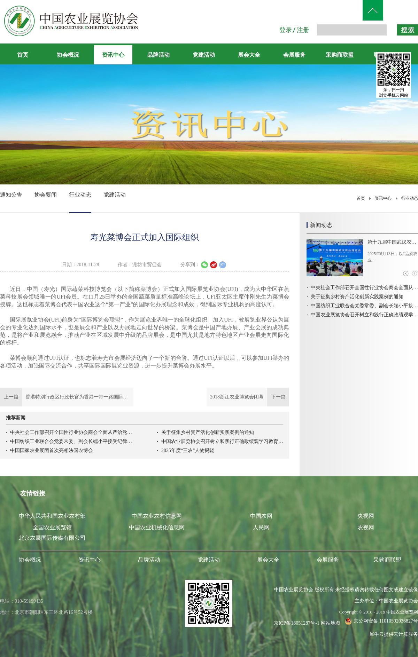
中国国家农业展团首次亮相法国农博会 (51, 450)
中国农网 (261, 516)
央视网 (365, 516)
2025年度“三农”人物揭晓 (187, 450)
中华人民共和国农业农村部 (52, 516)
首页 (22, 55)
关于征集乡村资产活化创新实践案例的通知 (207, 432)
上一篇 (66, 397)
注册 (303, 29)
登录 (285, 29)
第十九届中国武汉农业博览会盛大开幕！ (392, 242)
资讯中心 (383, 198)
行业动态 (409, 198)
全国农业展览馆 (52, 527)
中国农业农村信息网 (157, 516)
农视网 (365, 527)
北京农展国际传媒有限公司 (52, 538)
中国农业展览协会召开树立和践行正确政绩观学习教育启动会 (222, 441)
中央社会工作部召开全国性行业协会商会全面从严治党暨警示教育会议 (71, 432)
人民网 (261, 527)
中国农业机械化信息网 (157, 527)
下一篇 (248, 397)
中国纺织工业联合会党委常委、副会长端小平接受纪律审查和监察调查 (71, 441)
